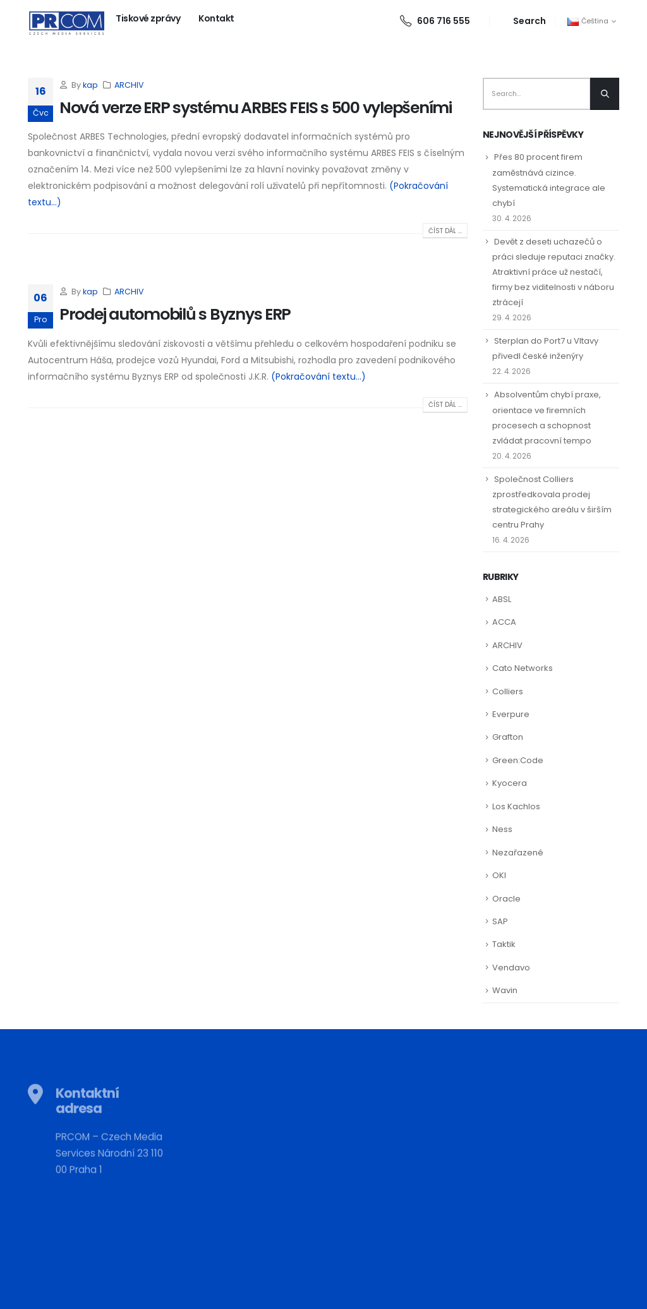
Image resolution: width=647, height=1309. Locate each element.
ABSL (501, 599)
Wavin (504, 990)
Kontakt (216, 18)
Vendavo (511, 968)
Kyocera (509, 783)
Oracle (506, 899)
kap (90, 85)
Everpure (510, 714)
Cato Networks (522, 668)
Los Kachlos (516, 806)
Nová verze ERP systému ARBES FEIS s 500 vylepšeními (255, 108)
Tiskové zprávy (148, 18)
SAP (500, 921)
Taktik (504, 944)
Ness (502, 829)
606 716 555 (435, 21)
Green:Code (517, 760)
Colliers (507, 691)
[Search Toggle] (522, 21)
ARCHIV (129, 85)
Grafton (507, 737)
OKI (499, 875)
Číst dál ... (445, 231)
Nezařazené (517, 853)
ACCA (504, 622)
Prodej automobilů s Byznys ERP (175, 314)
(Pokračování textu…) (318, 376)
